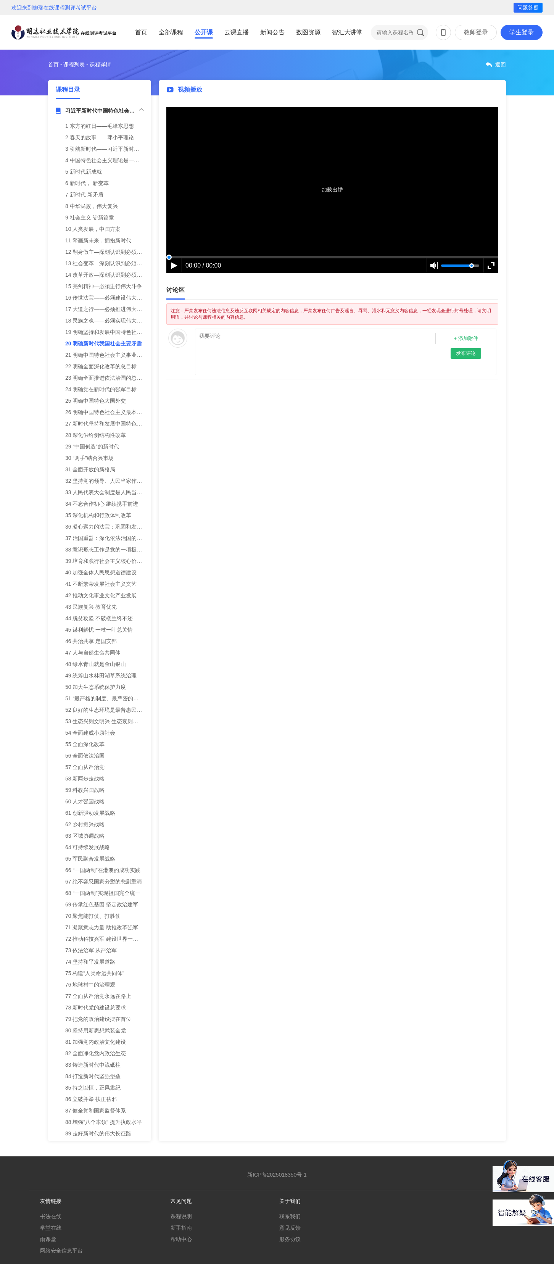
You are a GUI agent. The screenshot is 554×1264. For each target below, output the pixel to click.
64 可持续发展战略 (87, 847)
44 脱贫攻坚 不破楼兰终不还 (99, 618)
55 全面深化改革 (85, 744)
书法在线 (50, 1216)
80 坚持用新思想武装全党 (95, 1030)
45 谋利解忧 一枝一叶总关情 (99, 630)
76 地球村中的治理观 (90, 985)
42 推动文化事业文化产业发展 (101, 595)
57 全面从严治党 (85, 767)
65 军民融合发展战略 (90, 859)
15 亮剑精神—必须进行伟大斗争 (103, 286)
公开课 (204, 32)
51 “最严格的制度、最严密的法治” (105, 698)
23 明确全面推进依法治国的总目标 (106, 378)
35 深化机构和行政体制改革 (98, 515)
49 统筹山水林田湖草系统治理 (101, 675)
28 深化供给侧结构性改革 (95, 435)
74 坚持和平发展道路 (90, 962)
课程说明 (181, 1216)
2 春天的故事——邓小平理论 (99, 137)
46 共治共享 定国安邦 (91, 641)
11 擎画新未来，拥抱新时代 (98, 240)
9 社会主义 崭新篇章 (89, 217)
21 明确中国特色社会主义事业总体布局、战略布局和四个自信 (138, 355)
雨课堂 (48, 1239)
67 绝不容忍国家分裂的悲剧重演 (103, 882)
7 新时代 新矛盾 (84, 195)
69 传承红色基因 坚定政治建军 (101, 904)
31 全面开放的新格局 (90, 469)
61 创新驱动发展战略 (90, 813)
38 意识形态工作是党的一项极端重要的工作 (117, 550)
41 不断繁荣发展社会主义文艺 (101, 584)
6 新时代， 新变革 (87, 183)
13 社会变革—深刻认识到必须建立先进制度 (117, 263)
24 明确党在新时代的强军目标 (101, 389)
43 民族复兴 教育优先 (91, 607)
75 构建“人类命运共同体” (94, 973)
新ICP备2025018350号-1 (277, 1175)
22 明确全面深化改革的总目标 (101, 366)
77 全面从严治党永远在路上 (98, 996)
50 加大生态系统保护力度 (95, 687)
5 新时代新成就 (83, 172)
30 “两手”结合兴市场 (89, 458)
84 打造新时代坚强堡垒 (93, 1076)
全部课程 (171, 32)
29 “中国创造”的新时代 (92, 446)
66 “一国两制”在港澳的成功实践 (102, 870)
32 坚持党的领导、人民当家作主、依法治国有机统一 (127, 481)
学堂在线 (50, 1228)
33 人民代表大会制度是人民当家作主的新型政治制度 (127, 492)
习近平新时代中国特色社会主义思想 (104, 111)
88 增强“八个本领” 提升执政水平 (103, 1122)
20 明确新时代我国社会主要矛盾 (103, 343)
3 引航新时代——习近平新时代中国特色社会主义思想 (129, 149)
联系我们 (290, 1216)
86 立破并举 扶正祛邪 (91, 1099)
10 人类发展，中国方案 (93, 229)
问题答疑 (528, 8)
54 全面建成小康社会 (90, 733)
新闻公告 (272, 32)
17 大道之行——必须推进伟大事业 (106, 309)
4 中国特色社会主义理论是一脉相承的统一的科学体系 (129, 160)
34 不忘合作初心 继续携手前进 (101, 504)
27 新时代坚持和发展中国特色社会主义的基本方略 (125, 424)
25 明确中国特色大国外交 (95, 401)
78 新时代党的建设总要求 (95, 1007)
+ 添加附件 (466, 338)
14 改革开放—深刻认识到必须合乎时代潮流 (117, 275)
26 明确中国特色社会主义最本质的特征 (111, 412)
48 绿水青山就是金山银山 (95, 664)
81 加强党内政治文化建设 (95, 1042)
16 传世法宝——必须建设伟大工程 (106, 298)
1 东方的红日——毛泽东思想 (99, 126)
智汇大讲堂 (347, 32)
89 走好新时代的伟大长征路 (98, 1133)
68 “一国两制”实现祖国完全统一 (102, 893)
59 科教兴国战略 (85, 790)
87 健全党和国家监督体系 (95, 1111)
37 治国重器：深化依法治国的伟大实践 (111, 538)
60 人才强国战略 (85, 801)
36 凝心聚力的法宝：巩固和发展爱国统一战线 (119, 527)
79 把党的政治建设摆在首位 (98, 1019)
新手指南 (181, 1228)
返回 (500, 64)
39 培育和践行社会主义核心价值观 (106, 561)
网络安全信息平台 (61, 1251)
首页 (141, 32)
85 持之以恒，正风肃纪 (93, 1088)
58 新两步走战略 (85, 778)
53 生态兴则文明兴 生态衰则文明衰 (107, 721)
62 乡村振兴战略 (85, 824)
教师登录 (476, 32)
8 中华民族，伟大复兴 (91, 206)
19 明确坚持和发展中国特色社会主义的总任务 (119, 332)
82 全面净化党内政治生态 (95, 1053)
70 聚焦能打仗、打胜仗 (93, 916)
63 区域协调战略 (85, 836)
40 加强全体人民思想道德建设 (101, 572)
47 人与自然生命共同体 (93, 653)
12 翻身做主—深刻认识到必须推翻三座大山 (117, 252)
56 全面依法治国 (85, 756)
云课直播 (236, 32)
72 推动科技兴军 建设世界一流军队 (107, 939)
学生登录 (521, 32)
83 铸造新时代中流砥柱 (93, 1065)
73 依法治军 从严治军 (91, 950)
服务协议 (290, 1239)
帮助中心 (181, 1239)
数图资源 (308, 32)
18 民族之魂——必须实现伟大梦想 (106, 321)
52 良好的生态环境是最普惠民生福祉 (109, 710)
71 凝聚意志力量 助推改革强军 (101, 927)
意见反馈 (290, 1228)
